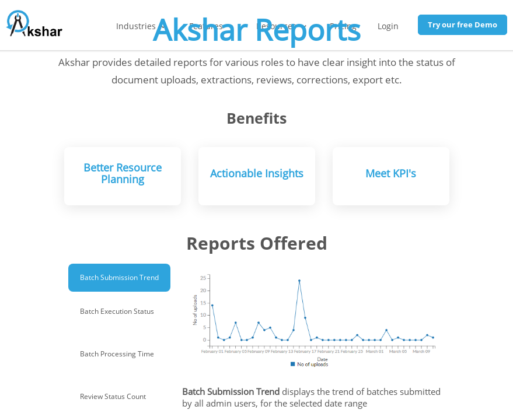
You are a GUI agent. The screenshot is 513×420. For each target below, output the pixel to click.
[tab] (119, 278)
